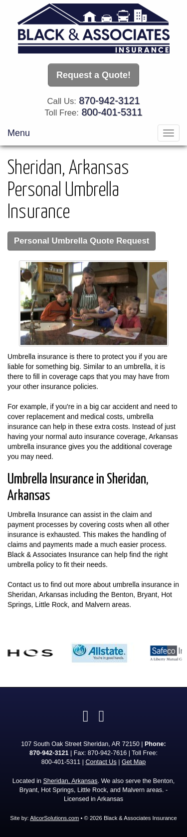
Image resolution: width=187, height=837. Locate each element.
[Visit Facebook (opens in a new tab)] (86, 716)
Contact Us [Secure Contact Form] (100, 762)
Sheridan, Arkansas (70, 781)
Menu (18, 133)
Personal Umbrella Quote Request (81, 241)
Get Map (134, 762)
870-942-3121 (109, 100)
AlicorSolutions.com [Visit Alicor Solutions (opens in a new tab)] (54, 818)
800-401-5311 (111, 112)
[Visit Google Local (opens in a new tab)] (102, 716)
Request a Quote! (93, 75)
